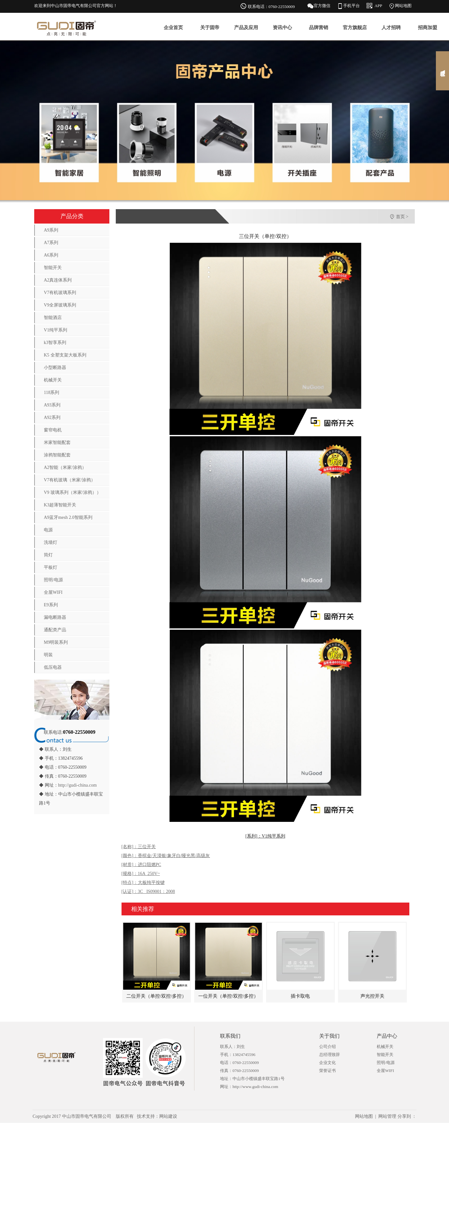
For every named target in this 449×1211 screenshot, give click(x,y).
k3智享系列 (55, 342)
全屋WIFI (53, 592)
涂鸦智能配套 (57, 455)
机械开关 (53, 380)
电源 (48, 530)
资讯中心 (282, 27)
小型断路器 (55, 367)
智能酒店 (53, 317)
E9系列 (51, 604)
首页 (400, 216)
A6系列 (51, 255)
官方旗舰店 (355, 27)
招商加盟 (427, 27)
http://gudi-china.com (77, 785)
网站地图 (403, 5)
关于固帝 (209, 27)
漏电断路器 (55, 617)
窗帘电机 (53, 430)
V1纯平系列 (55, 330)
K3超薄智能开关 (60, 505)
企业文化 (327, 1062)
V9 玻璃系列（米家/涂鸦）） (72, 492)
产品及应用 (246, 27)
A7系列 (51, 242)
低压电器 (53, 667)
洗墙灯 (50, 542)
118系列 (51, 392)
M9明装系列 (56, 642)
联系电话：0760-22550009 (271, 6)
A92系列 (52, 417)
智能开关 (53, 267)
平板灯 (50, 567)
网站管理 (387, 1116)
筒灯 (48, 554)
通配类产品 (55, 629)
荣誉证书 (327, 1070)
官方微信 (322, 5)
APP (378, 5)
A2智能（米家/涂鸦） (65, 467)
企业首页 (173, 27)
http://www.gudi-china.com (255, 1086)
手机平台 (351, 5)
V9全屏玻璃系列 (60, 305)
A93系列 (52, 405)
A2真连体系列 (58, 280)
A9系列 (51, 230)
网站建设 (168, 1116)
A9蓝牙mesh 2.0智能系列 (68, 517)
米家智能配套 (57, 442)
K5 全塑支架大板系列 (65, 355)
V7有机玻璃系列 (60, 292)
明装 (48, 654)
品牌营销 (318, 27)
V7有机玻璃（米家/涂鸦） (69, 480)
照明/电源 (53, 579)
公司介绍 (327, 1046)
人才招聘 (391, 27)
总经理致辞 (329, 1054)
